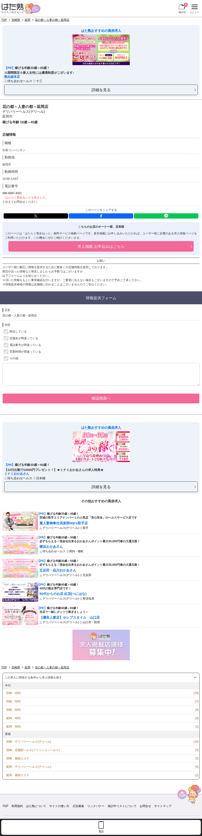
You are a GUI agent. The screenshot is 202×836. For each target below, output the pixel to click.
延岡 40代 (13, 718)
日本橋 (40, 478)
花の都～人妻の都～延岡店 (52, 20)
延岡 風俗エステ (17, 775)
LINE (166, 216)
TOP (4, 20)
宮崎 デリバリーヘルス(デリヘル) (28, 741)
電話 (101, 831)
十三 (39, 81)
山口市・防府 (91, 622)
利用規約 (17, 806)
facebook (101, 216)
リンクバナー (95, 806)
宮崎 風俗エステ (17, 758)
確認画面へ (101, 398)
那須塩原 (88, 598)
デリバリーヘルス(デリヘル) (23, 111)
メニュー (193, 9)
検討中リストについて (122, 806)
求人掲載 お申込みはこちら (100, 246)
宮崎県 (15, 20)
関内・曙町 (76, 551)
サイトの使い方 (59, 806)
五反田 (87, 575)
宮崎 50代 (13, 701)
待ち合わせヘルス (19, 81)
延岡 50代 (13, 726)
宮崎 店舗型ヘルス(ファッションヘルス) (33, 750)
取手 (85, 528)
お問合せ (145, 806)
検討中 (183, 8)
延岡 (27, 20)
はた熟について (36, 806)
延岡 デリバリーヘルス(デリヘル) (28, 766)
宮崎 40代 (13, 693)
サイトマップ (162, 806)
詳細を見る (101, 90)
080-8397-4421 (12, 193)
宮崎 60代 (13, 710)
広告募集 (78, 806)
